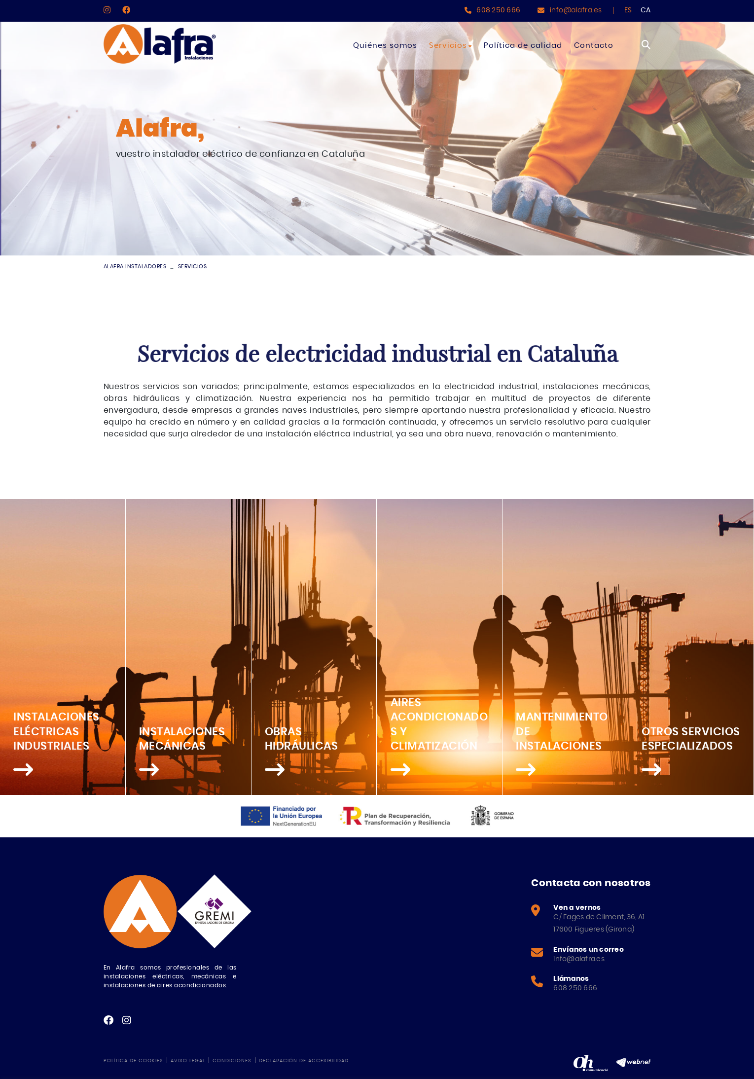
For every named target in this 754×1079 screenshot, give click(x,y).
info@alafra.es (576, 10)
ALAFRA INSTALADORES (135, 266)
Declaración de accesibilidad (304, 1060)
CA (646, 10)
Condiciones (232, 1060)
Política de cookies (133, 1060)
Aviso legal (188, 1060)
